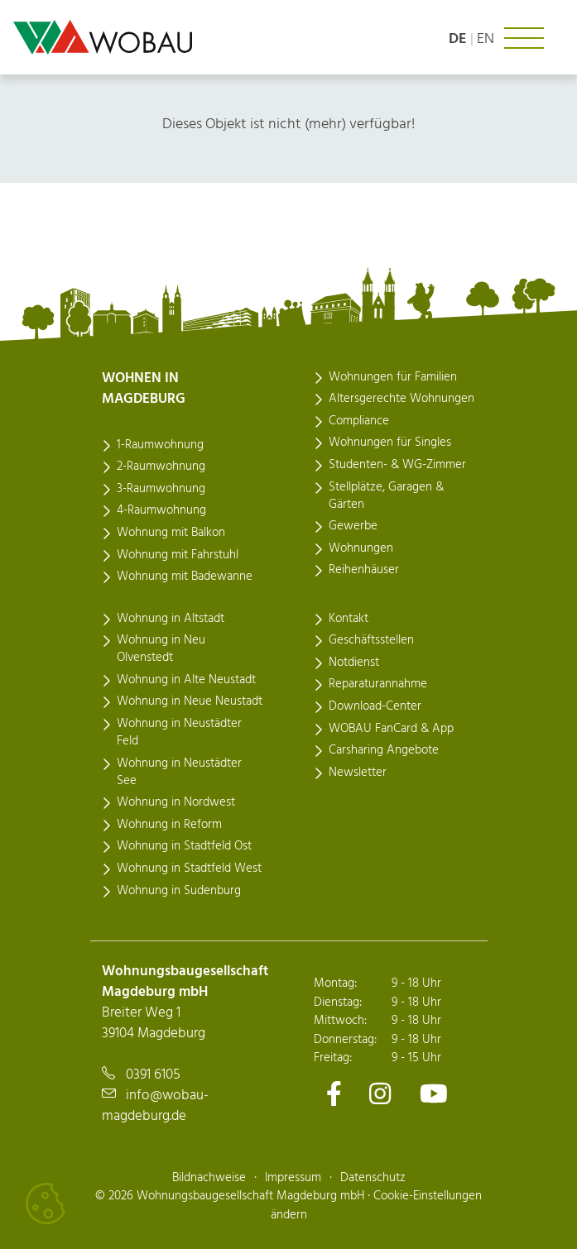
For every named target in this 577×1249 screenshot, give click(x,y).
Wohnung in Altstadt (170, 619)
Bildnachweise (209, 1178)
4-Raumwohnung (161, 510)
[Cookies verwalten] (45, 1203)
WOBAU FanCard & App (391, 729)
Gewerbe (353, 526)
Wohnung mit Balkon (171, 533)
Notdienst (354, 662)
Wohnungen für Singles (390, 442)
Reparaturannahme (378, 684)
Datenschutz (373, 1178)
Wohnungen (361, 548)
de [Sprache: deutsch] (458, 39)
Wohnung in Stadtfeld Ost (184, 846)
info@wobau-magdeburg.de (155, 1105)
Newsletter (358, 772)
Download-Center (375, 706)
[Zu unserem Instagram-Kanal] (380, 1093)
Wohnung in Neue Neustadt (189, 701)
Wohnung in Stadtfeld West (189, 868)
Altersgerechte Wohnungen (401, 399)
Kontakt (348, 619)
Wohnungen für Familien (393, 377)
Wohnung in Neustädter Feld (179, 732)
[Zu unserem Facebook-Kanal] (334, 1093)
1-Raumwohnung (160, 445)
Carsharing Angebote (384, 750)
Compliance (359, 421)
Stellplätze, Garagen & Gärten (386, 495)
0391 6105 (153, 1075)
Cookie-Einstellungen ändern (377, 1205)
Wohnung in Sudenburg (179, 891)
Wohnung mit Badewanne (184, 576)
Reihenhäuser (364, 570)
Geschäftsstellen (371, 640)
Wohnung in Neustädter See (179, 772)
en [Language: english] (485, 39)
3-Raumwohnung (161, 489)
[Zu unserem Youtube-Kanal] (434, 1093)
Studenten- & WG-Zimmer (397, 465)
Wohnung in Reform (169, 825)
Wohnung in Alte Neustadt (186, 680)
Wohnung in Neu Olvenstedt (161, 649)
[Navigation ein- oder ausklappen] (524, 38)
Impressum (293, 1178)
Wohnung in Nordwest (176, 802)
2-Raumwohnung (161, 466)
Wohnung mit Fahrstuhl (177, 555)
